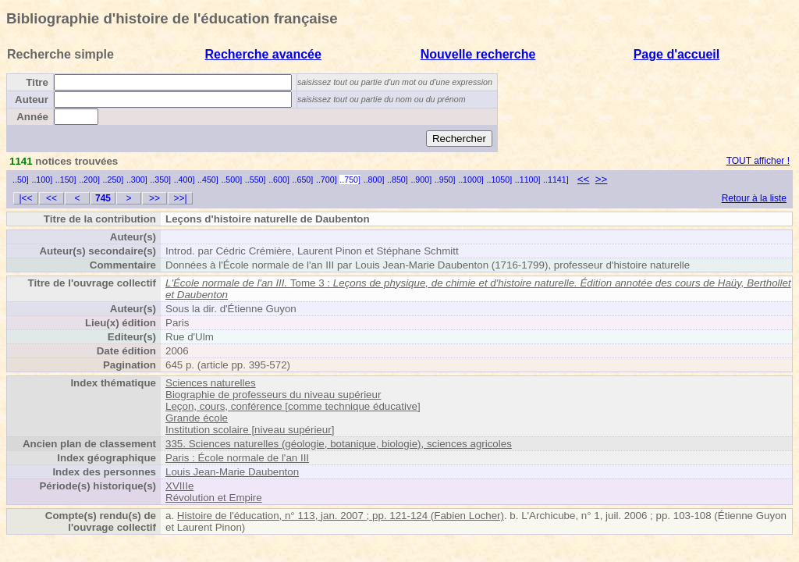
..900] (420, 179)
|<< (25, 198)
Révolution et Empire (213, 497)
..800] (374, 179)
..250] (113, 179)
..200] (89, 179)
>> (601, 179)
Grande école (196, 418)
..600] (278, 179)
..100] (41, 179)
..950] (445, 179)
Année (32, 117)
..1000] (471, 179)
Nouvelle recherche (478, 54)
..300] (136, 179)
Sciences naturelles (210, 383)
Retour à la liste (754, 198)
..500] (231, 179)
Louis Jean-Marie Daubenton (232, 472)
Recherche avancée (262, 54)
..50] (20, 179)
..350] (160, 179)
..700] (326, 179)
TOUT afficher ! (758, 160)
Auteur (31, 99)
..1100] (528, 179)
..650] (303, 179)
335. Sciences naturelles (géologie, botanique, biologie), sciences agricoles (338, 444)
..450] (207, 179)
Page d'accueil (677, 54)
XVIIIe (179, 486)
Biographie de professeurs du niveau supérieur (273, 394)
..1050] (500, 179)
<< (583, 179)
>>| (179, 198)
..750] (349, 179)
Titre (37, 82)
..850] (397, 179)
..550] (255, 179)
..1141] (556, 179)
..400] (184, 179)
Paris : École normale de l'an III (237, 458)
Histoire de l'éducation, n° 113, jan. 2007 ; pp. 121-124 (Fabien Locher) (340, 515)
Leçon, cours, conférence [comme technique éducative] (293, 406)
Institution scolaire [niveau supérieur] (249, 430)
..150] (65, 179)
